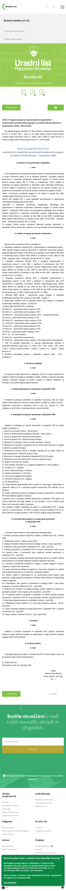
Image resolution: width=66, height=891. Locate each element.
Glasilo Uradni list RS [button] (15, 31)
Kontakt (38, 849)
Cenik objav (6, 809)
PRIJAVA (33, 749)
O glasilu (5, 802)
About (49, 846)
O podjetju (39, 846)
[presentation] (33, 765)
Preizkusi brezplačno (43, 831)
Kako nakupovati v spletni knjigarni (15, 831)
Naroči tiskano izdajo (10, 815)
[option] (33, 77)
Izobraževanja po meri (43, 803)
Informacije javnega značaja (46, 853)
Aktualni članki (7, 846)
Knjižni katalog (7, 834)
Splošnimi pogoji (29, 775)
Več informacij (10, 882)
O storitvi (39, 827)
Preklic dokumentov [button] (15, 39)
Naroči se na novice (9, 849)
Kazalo (11, 107)
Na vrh (53, 693)
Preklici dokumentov (10, 812)
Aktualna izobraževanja (44, 800)
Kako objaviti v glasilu (10, 805)
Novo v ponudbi (8, 827)
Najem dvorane (41, 806)
